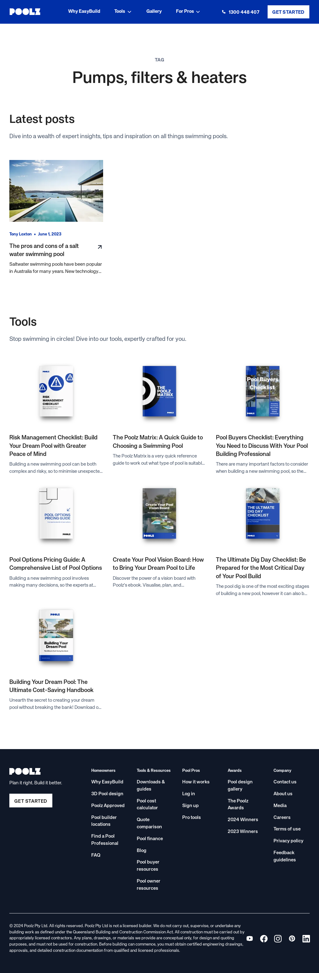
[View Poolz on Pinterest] (292, 938)
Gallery (154, 11)
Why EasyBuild (84, 11)
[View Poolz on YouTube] (249, 938)
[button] (123, 12)
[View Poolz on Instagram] (277, 938)
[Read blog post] (56, 191)
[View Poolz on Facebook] (263, 938)
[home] (24, 11)
